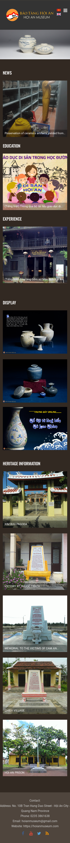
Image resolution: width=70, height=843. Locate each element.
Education (11, 146)
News (7, 73)
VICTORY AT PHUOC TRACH (22, 586)
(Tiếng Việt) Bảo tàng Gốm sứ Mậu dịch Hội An (34, 279)
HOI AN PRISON (14, 772)
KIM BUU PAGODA (16, 524)
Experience (12, 219)
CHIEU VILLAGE (15, 710)
